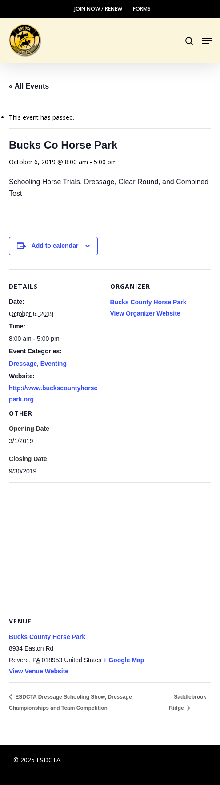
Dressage (23, 363)
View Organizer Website (145, 313)
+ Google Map (123, 660)
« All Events (29, 86)
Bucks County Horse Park (148, 302)
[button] (207, 40)
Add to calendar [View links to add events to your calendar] (55, 245)
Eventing (53, 363)
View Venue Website (38, 671)
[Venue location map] (110, 546)
